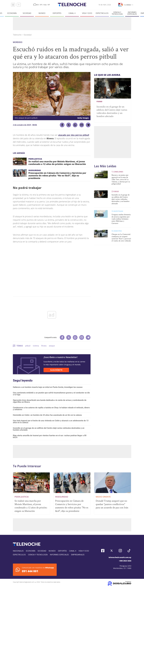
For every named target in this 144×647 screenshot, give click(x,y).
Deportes (57, 13)
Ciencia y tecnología (117, 13)
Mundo (42, 13)
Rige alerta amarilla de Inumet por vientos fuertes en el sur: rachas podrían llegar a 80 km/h (49, 436)
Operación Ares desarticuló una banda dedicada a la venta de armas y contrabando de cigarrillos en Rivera (49, 401)
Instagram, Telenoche (120, 550)
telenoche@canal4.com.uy (120, 557)
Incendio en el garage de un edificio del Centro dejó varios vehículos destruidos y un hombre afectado (48, 429)
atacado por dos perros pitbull (73, 135)
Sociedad (27, 13)
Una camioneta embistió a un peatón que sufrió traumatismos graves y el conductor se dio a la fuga (51, 394)
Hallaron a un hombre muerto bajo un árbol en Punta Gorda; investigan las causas (47, 387)
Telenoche (17, 35)
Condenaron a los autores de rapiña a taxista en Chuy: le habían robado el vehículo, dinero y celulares (51, 408)
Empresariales (77, 554)
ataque (52, 346)
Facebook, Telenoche (102, 550)
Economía (12, 13)
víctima (36, 346)
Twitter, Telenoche (111, 550)
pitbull (27, 346)
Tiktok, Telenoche (129, 550)
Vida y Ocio (87, 13)
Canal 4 (72, 13)
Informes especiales (132, 13)
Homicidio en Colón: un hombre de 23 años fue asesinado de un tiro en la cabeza (47, 415)
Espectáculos (102, 13)
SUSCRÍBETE (56, 370)
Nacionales (18, 551)
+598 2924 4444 (125, 561)
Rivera (44, 346)
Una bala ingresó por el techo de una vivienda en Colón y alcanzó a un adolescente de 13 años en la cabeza (50, 421)
